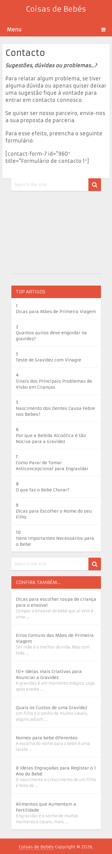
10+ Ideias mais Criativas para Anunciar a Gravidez (49, 674)
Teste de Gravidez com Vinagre (48, 360)
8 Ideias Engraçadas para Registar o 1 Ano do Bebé (56, 771)
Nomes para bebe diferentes (47, 737)
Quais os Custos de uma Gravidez (51, 707)
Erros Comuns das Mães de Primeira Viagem (55, 638)
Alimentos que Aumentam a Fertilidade (46, 807)
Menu (14, 30)
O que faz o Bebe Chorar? (42, 490)
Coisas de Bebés (56, 9)
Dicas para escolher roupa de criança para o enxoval (56, 602)
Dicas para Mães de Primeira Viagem (56, 311)
